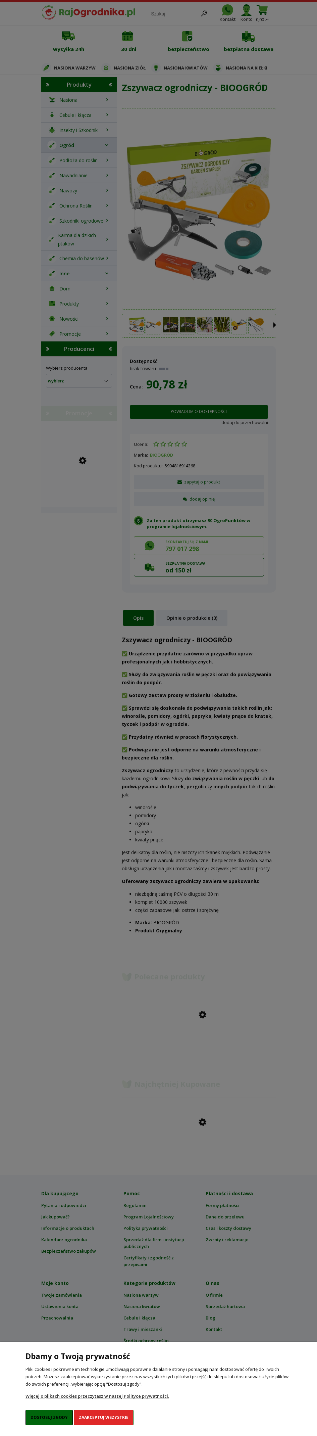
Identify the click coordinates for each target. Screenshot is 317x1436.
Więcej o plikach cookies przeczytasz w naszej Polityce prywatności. (97, 1396)
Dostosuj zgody (49, 1417)
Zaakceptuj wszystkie (103, 1417)
